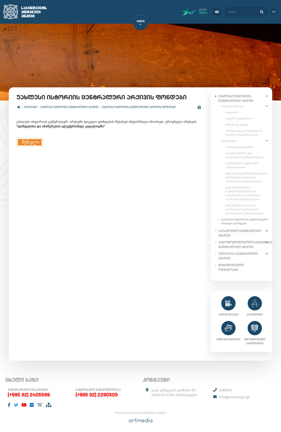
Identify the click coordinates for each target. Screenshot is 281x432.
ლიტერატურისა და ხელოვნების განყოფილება (244, 154)
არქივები (30, 107)
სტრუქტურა (229, 140)
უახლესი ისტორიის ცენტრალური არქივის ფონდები (139, 107)
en (274, 12)
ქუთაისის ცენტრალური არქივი (238, 255)
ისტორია (231, 112)
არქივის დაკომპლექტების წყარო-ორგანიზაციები (244, 132)
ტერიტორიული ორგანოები (231, 267)
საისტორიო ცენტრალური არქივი (239, 233)
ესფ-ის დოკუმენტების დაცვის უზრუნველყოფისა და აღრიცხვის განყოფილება (246, 177)
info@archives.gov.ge (234, 397)
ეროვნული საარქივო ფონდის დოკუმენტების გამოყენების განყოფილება (244, 209)
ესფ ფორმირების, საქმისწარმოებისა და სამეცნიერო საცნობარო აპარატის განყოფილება (243, 193)
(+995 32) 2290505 (97, 395)
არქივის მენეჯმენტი (239, 146)
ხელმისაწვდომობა (238, 118)
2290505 (225, 390)
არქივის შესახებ (232, 106)
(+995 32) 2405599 (29, 395)
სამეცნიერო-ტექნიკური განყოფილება (242, 164)
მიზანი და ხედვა (237, 124)
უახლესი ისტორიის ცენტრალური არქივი (69, 107)
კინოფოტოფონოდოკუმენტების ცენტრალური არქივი (240, 244)
